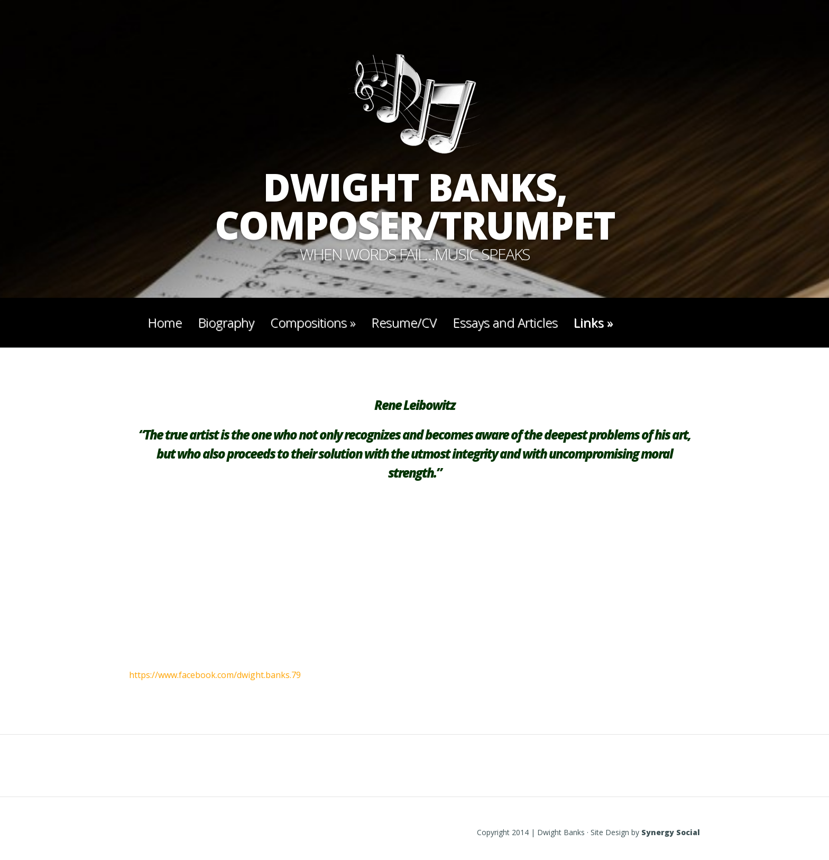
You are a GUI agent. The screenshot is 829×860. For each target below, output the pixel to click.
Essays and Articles (505, 322)
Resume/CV (404, 322)
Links (593, 322)
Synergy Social (670, 832)
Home (165, 322)
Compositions (312, 322)
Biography (226, 322)
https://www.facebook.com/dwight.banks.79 (215, 675)
